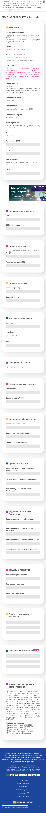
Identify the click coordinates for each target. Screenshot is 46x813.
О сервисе (23, 787)
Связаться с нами (23, 796)
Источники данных (23, 790)
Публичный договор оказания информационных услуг (15, 805)
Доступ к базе (23, 780)
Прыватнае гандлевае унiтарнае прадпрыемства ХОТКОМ (23, 41)
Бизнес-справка (23, 784)
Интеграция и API (23, 793)
